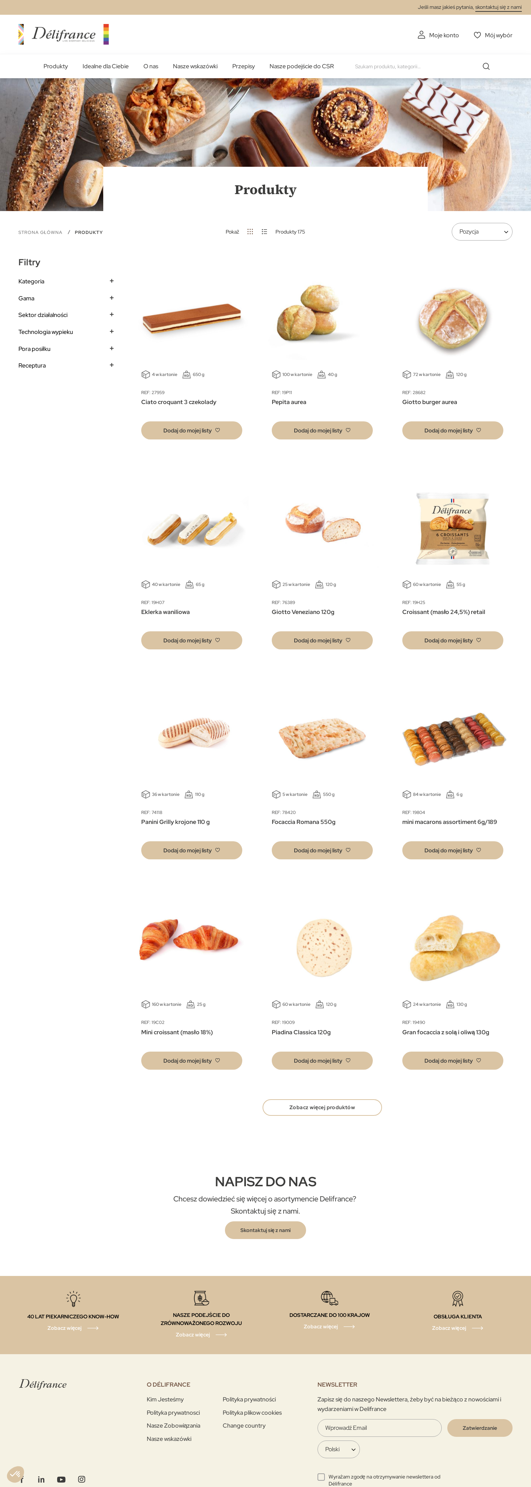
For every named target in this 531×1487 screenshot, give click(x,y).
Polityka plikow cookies (252, 1413)
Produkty (56, 66)
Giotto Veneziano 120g (303, 612)
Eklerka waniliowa (165, 612)
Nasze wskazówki (195, 66)
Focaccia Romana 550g (304, 822)
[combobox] (425, 66)
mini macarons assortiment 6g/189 (449, 822)
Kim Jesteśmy (165, 1399)
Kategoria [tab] (31, 281)
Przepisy (243, 66)
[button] (191, 430)
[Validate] (480, 1428)
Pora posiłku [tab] (34, 349)
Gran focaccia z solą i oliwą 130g (445, 1032)
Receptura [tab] (32, 365)
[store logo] (63, 34)
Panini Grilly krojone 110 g (175, 822)
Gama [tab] (26, 298)
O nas (150, 66)
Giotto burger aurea (429, 402)
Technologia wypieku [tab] (45, 332)
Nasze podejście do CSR (302, 66)
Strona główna (41, 232)
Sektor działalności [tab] (42, 315)
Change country (244, 1425)
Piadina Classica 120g (301, 1032)
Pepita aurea (289, 402)
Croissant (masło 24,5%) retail (443, 612)
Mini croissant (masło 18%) (176, 1032)
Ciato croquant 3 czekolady (178, 402)
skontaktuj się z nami (498, 7)
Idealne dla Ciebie (106, 66)
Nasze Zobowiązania (174, 1425)
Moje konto (444, 35)
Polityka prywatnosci (173, 1413)
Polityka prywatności (249, 1399)
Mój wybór (499, 35)
